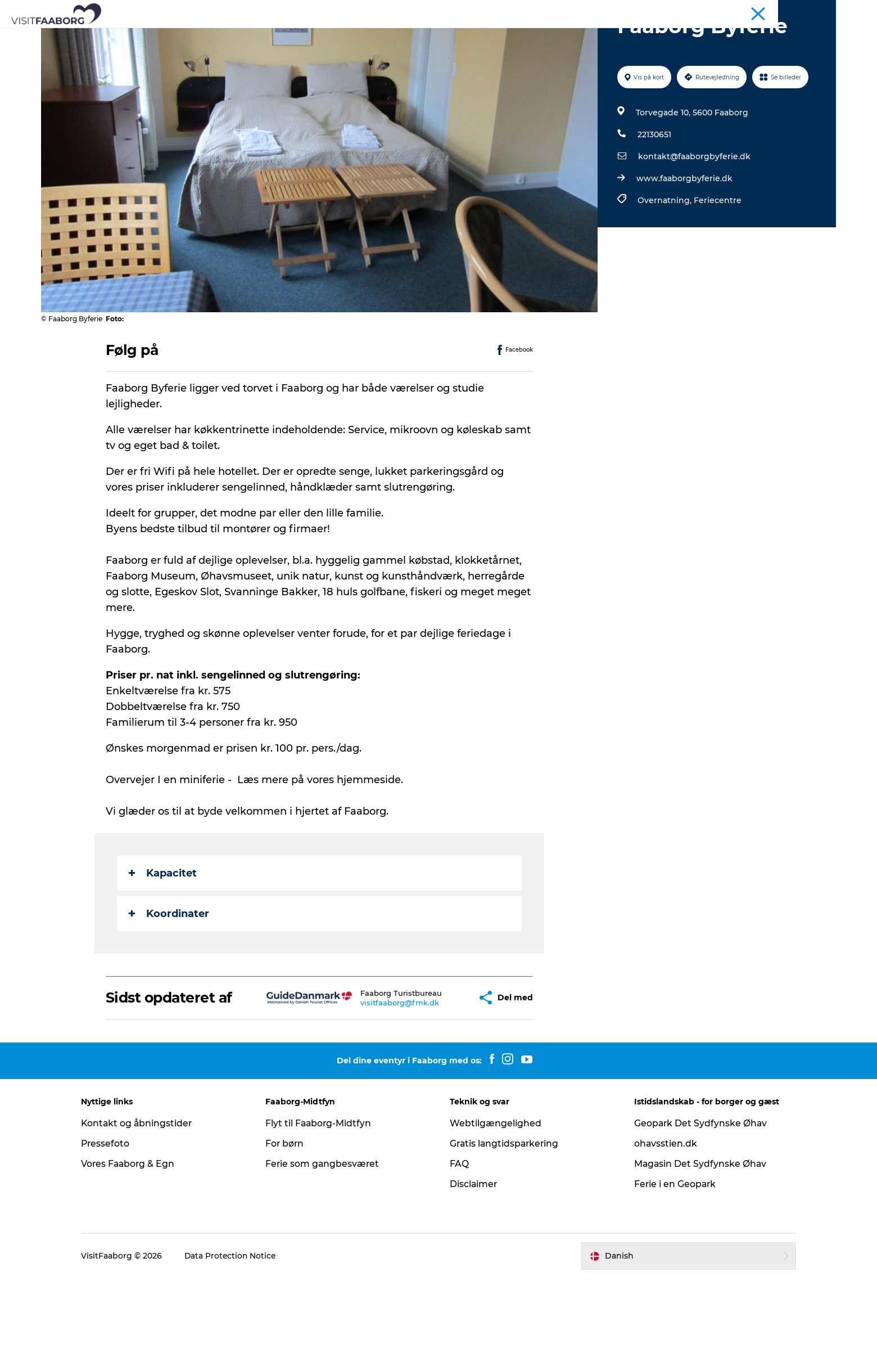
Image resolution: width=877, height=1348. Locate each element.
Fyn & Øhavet (812, 11)
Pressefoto (114, 1213)
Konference (760, 11)
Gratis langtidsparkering (506, 1213)
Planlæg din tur (560, 36)
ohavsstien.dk (661, 1213)
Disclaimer (474, 1253)
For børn (289, 1213)
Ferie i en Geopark (671, 1253)
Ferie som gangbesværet (327, 1233)
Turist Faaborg (705, 11)
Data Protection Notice (240, 1326)
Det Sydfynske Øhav (409, 36)
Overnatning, (665, 254)
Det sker (627, 36)
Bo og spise (256, 36)
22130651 (654, 188)
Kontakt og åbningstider (146, 1193)
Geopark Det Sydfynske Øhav (697, 1193)
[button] (436, 1059)
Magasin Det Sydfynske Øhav (696, 1233)
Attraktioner (324, 36)
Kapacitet (163, 926)
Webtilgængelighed (495, 1193)
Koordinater (169, 967)
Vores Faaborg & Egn (138, 1233)
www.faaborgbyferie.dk (684, 232)
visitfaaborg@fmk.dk (367, 1068)
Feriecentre (717, 254)
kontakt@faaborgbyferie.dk (694, 210)
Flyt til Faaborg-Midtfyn (323, 1193)
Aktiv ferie (489, 36)
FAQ (459, 1233)
